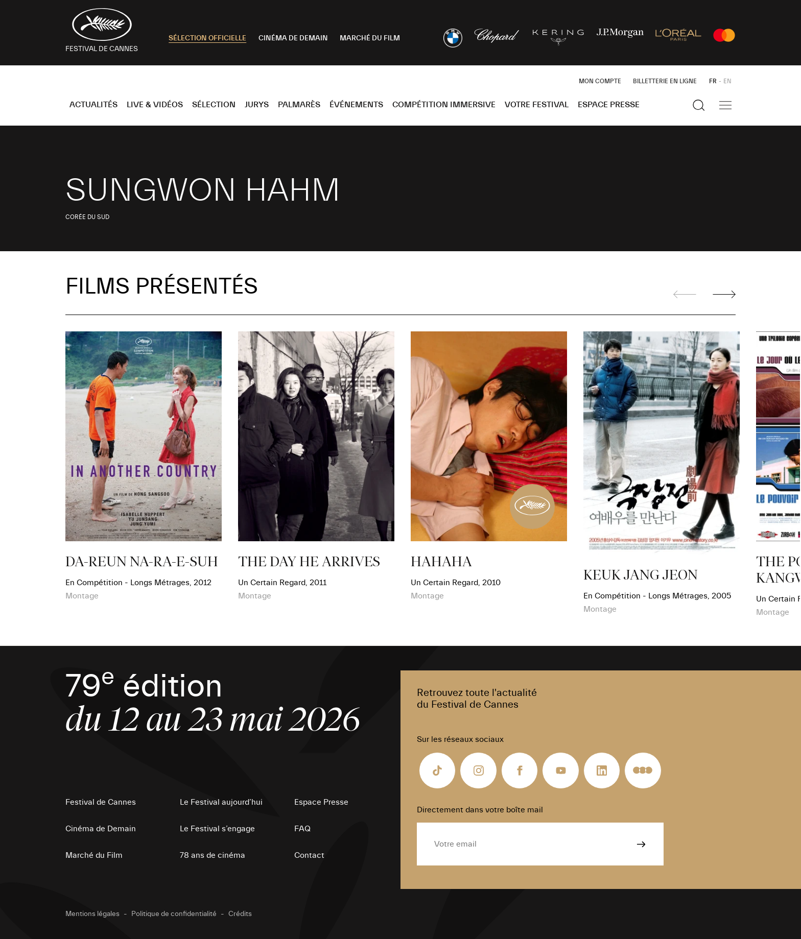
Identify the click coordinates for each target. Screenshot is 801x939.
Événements (356, 104)
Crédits (240, 914)
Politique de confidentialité (174, 914)
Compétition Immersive (444, 104)
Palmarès (299, 104)
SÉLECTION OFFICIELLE (207, 38)
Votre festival (537, 104)
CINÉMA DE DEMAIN (293, 38)
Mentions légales (92, 914)
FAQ (302, 828)
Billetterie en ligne (665, 81)
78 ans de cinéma (212, 855)
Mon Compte (600, 81)
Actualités (93, 104)
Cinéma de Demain (100, 828)
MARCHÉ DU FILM (370, 38)
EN (727, 81)
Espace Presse (609, 104)
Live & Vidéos (155, 104)
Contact (309, 855)
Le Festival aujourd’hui (221, 802)
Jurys (257, 104)
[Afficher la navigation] (725, 105)
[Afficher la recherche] (699, 105)
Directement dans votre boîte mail (480, 809)
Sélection (213, 104)
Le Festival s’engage (217, 828)
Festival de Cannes (100, 802)
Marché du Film (94, 855)
